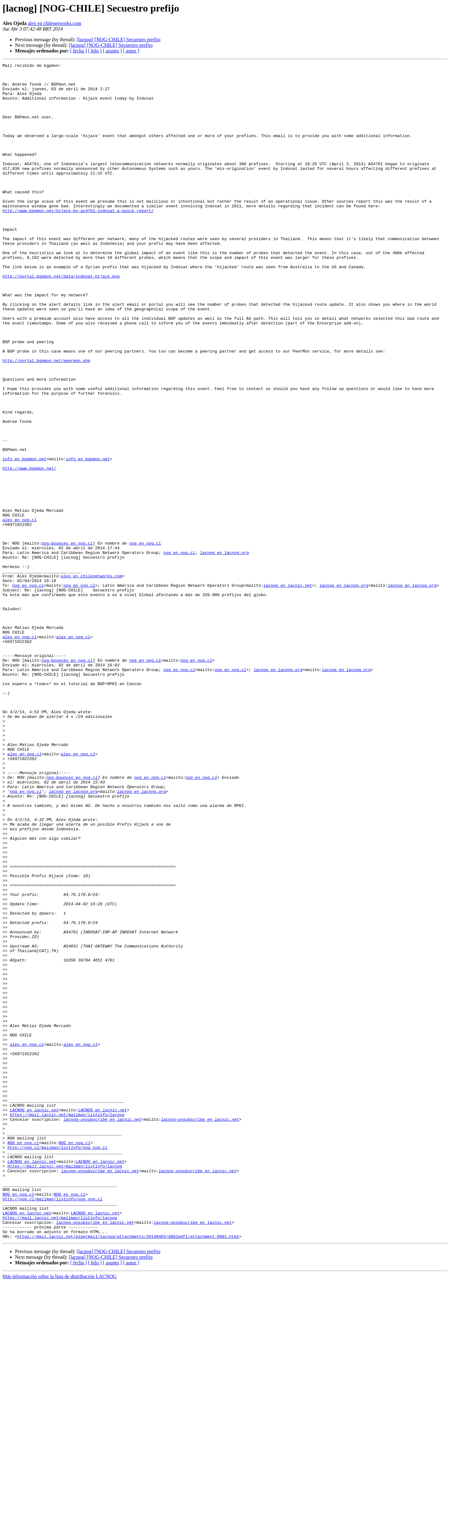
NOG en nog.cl (23, 1359)
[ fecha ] (78, 50)
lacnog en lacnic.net (287, 690)
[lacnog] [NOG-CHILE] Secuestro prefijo (118, 39)
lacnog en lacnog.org (224, 651)
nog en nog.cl (145, 639)
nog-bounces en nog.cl (67, 639)
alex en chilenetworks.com (54, 23)
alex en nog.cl (19, 611)
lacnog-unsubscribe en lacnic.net (102, 1331)
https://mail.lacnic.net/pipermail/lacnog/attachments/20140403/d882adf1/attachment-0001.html (128, 1471)
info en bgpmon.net (24, 538)
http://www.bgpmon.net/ (29, 549)
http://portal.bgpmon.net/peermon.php (46, 420)
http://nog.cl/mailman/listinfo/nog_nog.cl (58, 1364)
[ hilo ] (95, 50)
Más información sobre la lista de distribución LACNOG (59, 1511)
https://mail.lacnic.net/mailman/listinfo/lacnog (67, 1325)
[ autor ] (131, 50)
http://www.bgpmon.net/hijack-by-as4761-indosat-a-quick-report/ (78, 240)
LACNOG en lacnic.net (34, 1319)
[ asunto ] (112, 50)
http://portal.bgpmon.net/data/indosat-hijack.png (60, 319)
